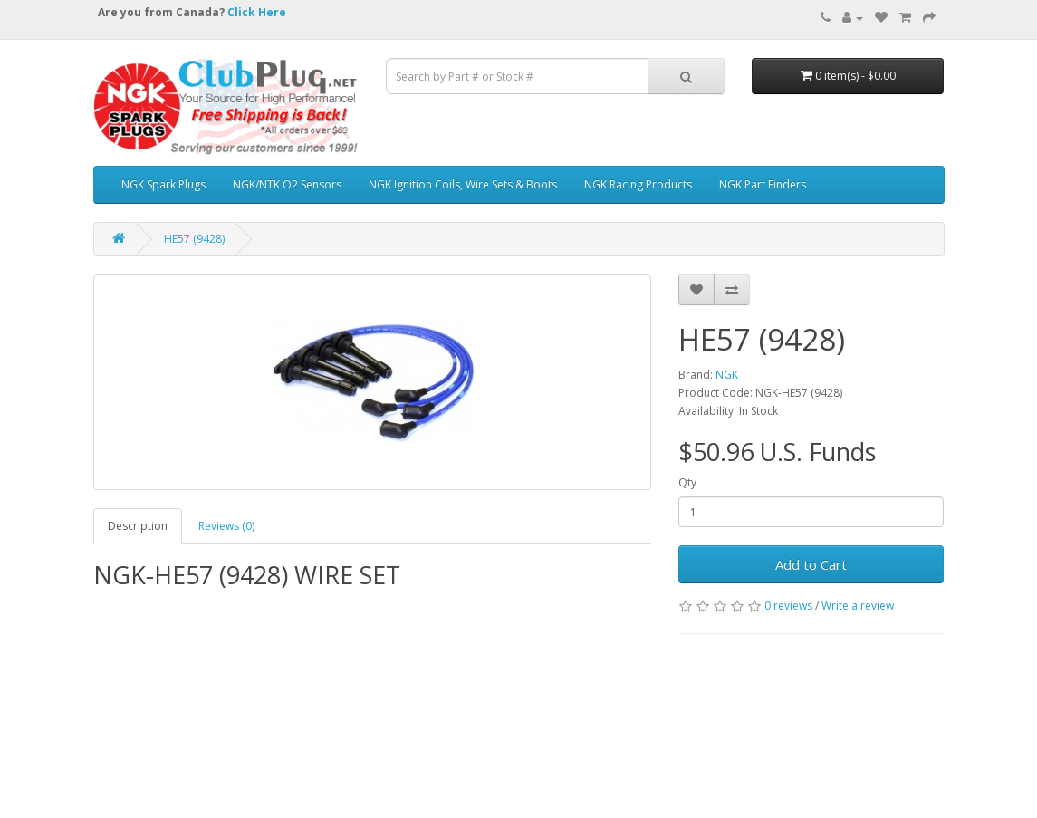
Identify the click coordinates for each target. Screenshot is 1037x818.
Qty (687, 482)
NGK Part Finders (762, 184)
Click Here (256, 12)
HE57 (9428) (194, 238)
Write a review (857, 605)
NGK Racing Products (638, 184)
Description (138, 526)
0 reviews (788, 605)
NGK (726, 374)
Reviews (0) (226, 526)
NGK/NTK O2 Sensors (287, 184)
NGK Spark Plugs (163, 184)
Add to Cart (811, 564)
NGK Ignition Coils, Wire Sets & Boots (463, 184)
